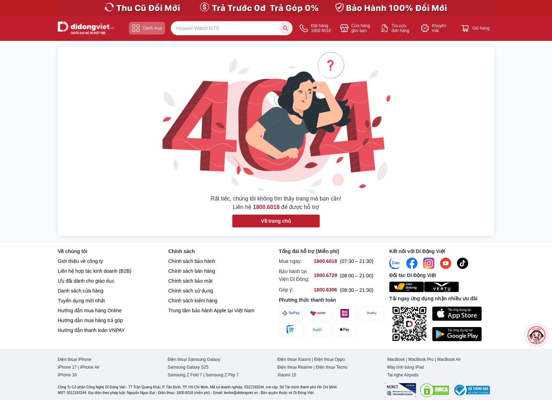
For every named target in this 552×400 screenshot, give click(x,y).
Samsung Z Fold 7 (185, 375)
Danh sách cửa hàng (81, 291)
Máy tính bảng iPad (405, 367)
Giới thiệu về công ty (80, 261)
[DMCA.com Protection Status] (434, 390)
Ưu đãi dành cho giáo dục (86, 281)
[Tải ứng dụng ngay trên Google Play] (463, 334)
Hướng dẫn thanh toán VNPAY (91, 330)
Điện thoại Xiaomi (294, 359)
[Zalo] (395, 263)
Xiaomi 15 (286, 375)
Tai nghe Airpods (403, 375)
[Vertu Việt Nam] (441, 287)
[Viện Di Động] (406, 287)
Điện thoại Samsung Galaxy (194, 359)
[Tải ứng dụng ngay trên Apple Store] (463, 314)
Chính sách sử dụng (190, 291)
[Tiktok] (462, 263)
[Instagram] (428, 263)
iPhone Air (90, 367)
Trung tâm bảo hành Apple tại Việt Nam (211, 310)
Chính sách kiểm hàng (193, 300)
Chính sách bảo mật (190, 281)
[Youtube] (445, 263)
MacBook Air (449, 359)
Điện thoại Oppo (329, 359)
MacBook (396, 359)
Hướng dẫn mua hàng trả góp (90, 320)
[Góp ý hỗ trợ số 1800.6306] (325, 290)
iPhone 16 (67, 375)
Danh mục (147, 28)
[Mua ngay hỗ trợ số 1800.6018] (325, 261)
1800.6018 (266, 207)
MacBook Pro (421, 359)
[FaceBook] (412, 263)
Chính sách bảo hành (191, 261)
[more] (536, 335)
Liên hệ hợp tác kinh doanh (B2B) (94, 271)
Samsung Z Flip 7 (222, 375)
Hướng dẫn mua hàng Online (90, 310)
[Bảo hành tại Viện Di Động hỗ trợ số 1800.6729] (325, 275)
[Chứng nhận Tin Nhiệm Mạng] (400, 390)
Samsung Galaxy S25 (188, 367)
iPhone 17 (67, 367)
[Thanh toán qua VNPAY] (318, 313)
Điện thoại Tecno (331, 367)
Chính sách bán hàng (191, 271)
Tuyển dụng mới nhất (81, 300)
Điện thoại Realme (294, 367)
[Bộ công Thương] (471, 390)
